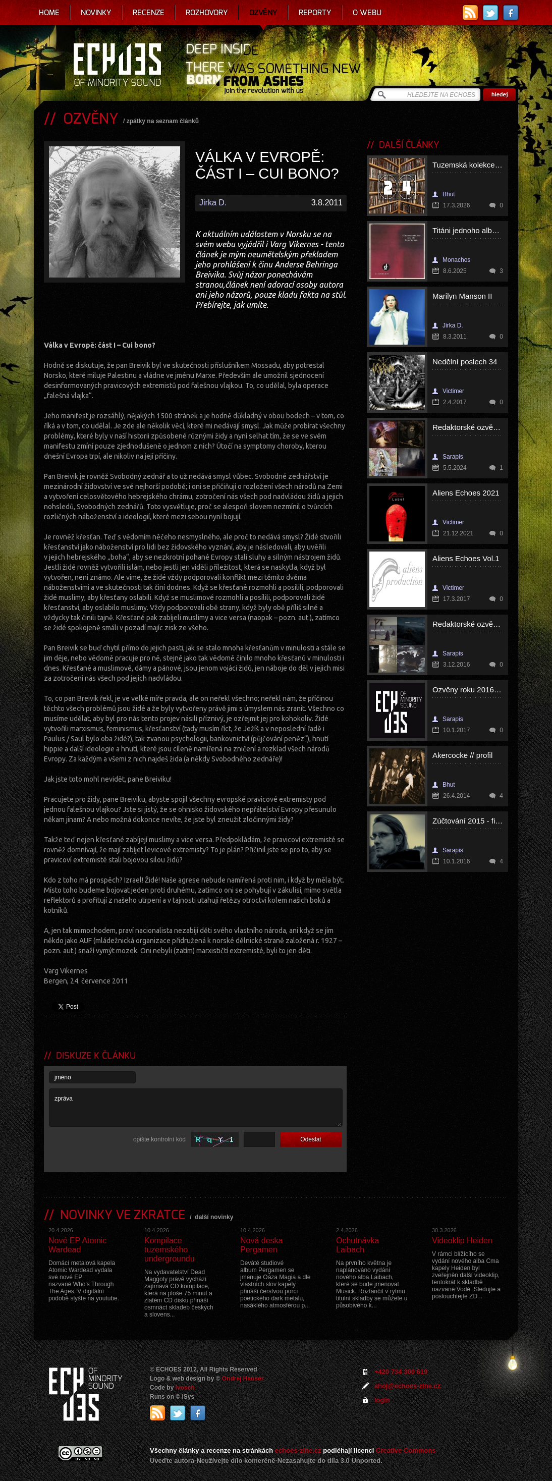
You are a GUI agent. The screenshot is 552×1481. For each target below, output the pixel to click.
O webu (367, 13)
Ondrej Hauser (243, 1378)
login (382, 1400)
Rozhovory (207, 13)
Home (49, 13)
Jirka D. (213, 202)
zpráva (196, 1107)
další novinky (214, 1217)
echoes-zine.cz (298, 1450)
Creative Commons (405, 1450)
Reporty (315, 13)
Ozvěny (263, 13)
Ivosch (185, 1387)
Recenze (148, 13)
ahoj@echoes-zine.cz (407, 1386)
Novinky (96, 13)
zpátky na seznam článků (163, 121)
